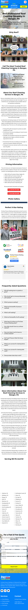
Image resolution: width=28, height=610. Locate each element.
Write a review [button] (14, 260)
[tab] (14, 291)
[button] (25, 2)
